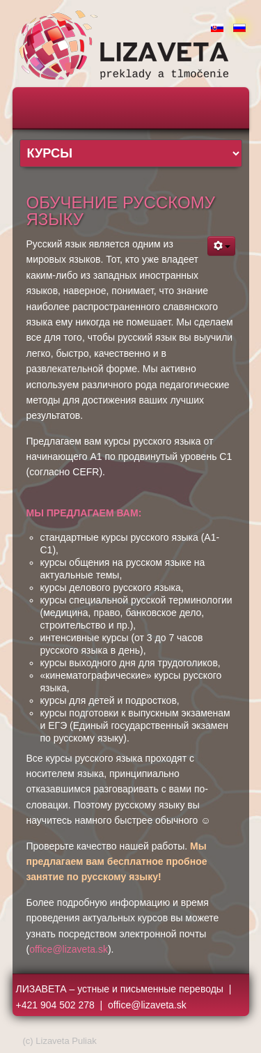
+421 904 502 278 (55, 1004)
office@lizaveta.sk (68, 949)
